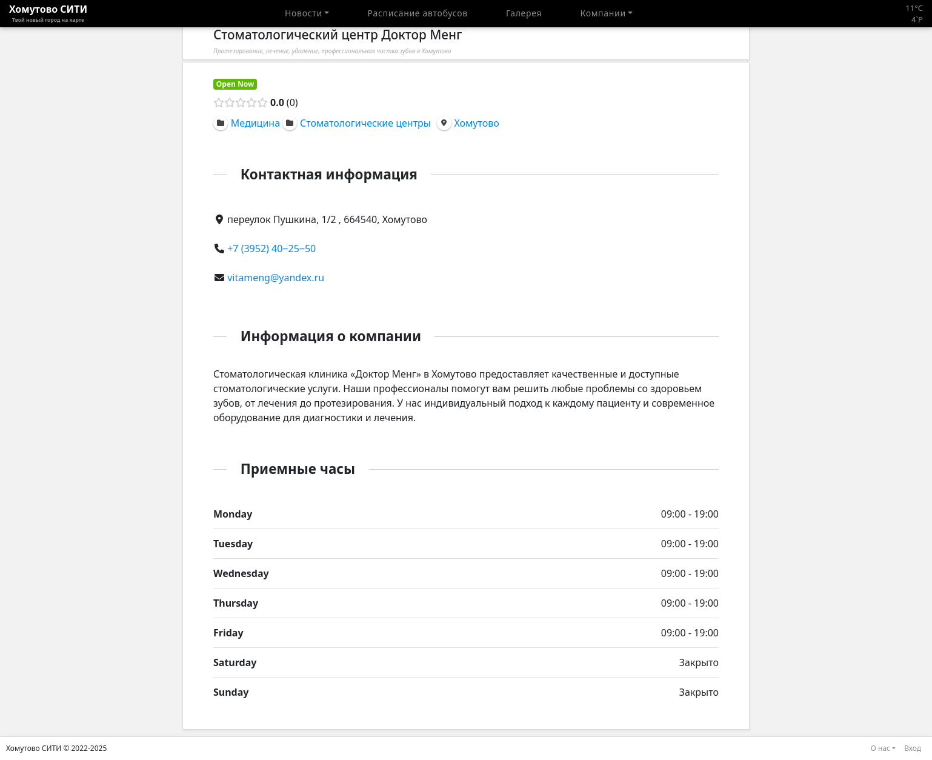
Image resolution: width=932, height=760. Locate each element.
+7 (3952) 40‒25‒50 (271, 248)
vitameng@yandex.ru (275, 277)
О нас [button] (880, 748)
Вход (912, 748)
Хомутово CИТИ (48, 13)
